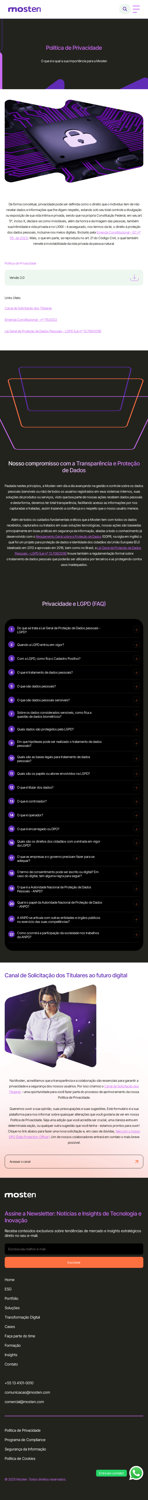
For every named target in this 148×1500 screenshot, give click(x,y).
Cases (10, 1326)
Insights (11, 1354)
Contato (11, 1364)
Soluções (12, 1307)
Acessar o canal (74, 1161)
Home (10, 1279)
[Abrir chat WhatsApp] (136, 1473)
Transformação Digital (22, 1317)
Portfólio (11, 1298)
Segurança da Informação (25, 1449)
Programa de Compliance (25, 1439)
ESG (8, 1289)
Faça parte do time (20, 1336)
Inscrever (74, 1262)
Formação (13, 1345)
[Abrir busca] (125, 9)
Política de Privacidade (23, 1430)
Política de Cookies (20, 1458)
